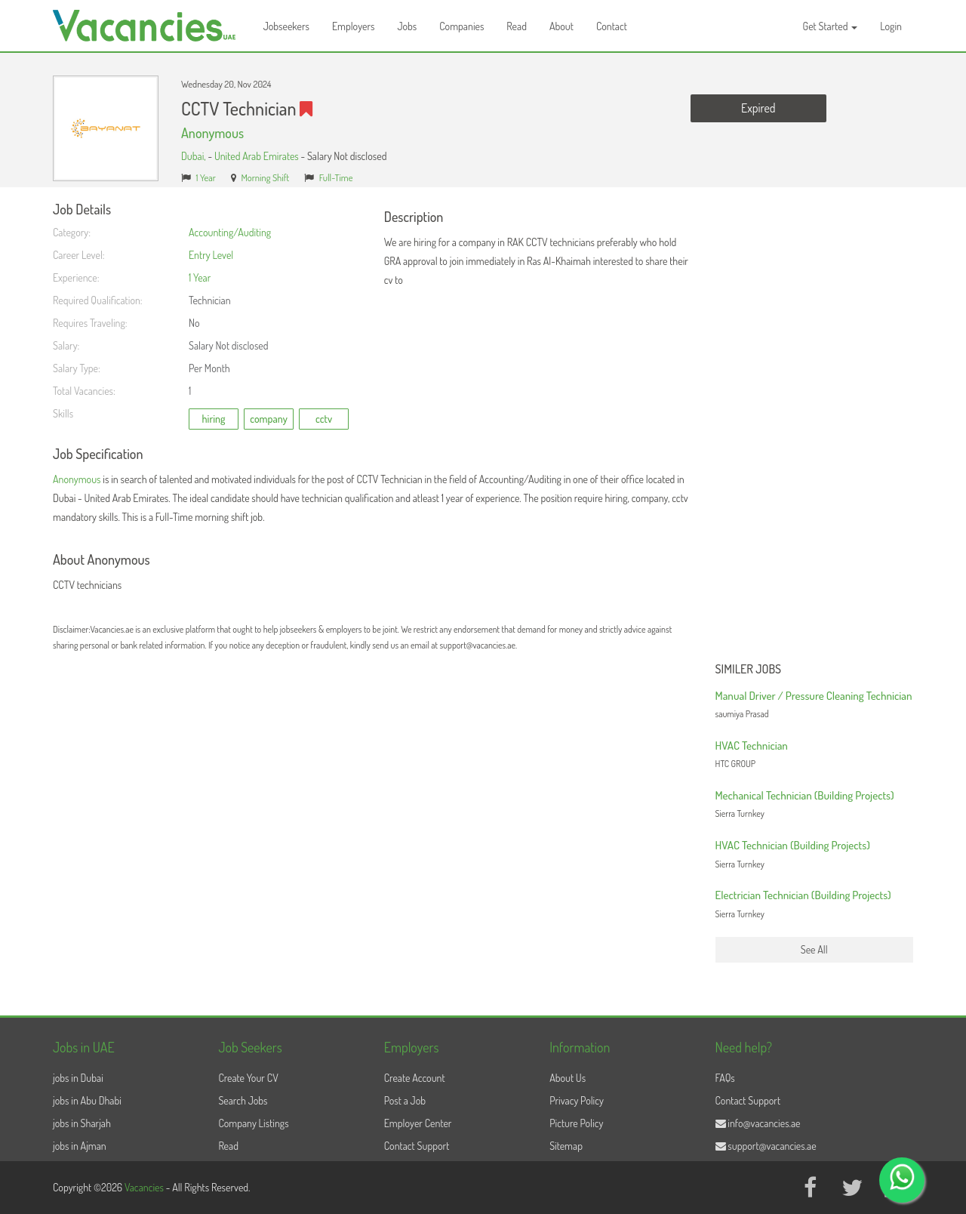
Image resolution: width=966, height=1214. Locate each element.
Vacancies (145, 1187)
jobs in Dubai (78, 1077)
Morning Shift (265, 177)
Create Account (414, 1077)
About (561, 26)
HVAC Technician (751, 745)
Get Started (830, 26)
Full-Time (336, 177)
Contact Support (417, 1145)
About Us (567, 1077)
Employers (353, 26)
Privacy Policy (576, 1100)
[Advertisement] (814, 428)
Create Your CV (248, 1077)
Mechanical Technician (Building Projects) (804, 795)
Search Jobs (242, 1100)
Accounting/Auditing (230, 232)
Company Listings (253, 1123)
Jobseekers (286, 26)
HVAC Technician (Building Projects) (792, 845)
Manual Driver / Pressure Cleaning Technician (813, 696)
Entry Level (211, 254)
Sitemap (566, 1145)
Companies (461, 26)
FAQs (725, 1077)
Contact (611, 26)
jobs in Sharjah (82, 1123)
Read (516, 26)
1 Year (206, 177)
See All (814, 949)
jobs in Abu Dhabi (87, 1100)
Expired (758, 108)
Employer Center (418, 1123)
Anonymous (212, 133)
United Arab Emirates (256, 155)
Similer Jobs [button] (748, 669)
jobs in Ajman (79, 1145)
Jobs (407, 26)
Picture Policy (576, 1123)
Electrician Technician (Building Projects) (803, 895)
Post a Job (405, 1100)
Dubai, (194, 155)
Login (891, 26)
